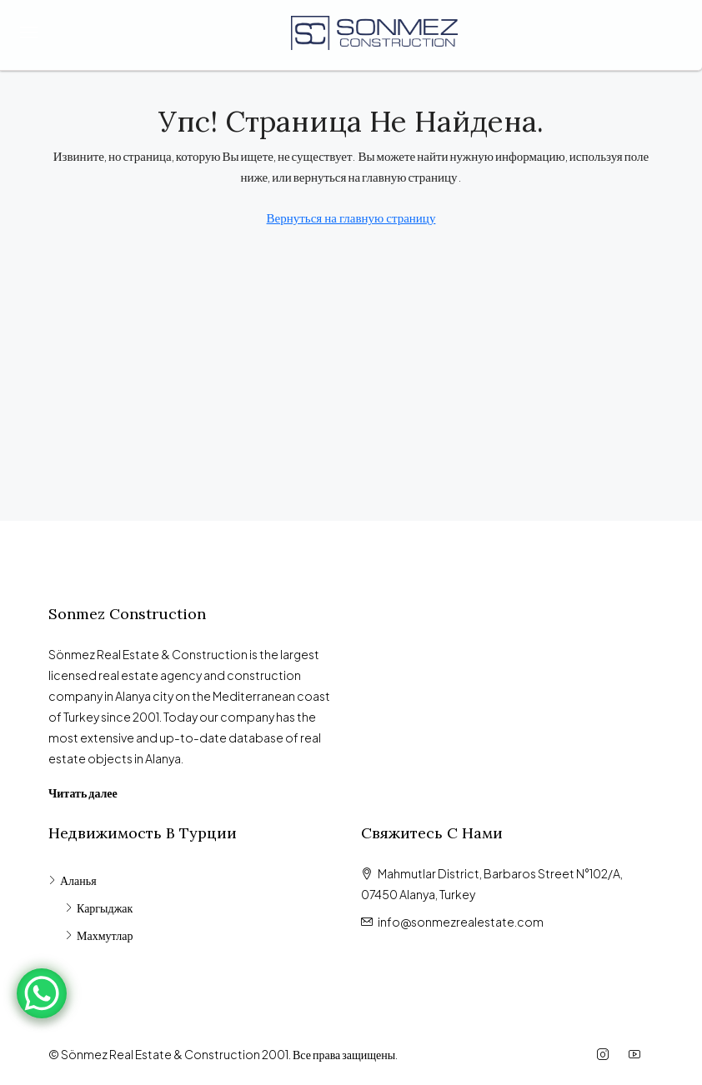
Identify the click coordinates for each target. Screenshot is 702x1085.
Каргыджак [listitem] (99, 907)
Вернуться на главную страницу (351, 217)
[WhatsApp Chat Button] (42, 993)
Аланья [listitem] (72, 880)
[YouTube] (638, 1054)
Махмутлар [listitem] (99, 935)
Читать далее (83, 792)
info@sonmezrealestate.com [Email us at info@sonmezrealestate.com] (461, 921)
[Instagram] (606, 1054)
